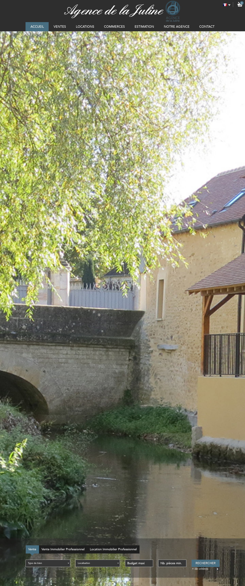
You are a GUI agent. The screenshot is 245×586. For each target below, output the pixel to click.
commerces (114, 26)
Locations (85, 26)
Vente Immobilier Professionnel (63, 549)
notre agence (177, 26)
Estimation (144, 26)
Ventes (60, 26)
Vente (32, 549)
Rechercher (205, 563)
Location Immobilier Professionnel (113, 549)
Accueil (37, 26)
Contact (207, 26)
